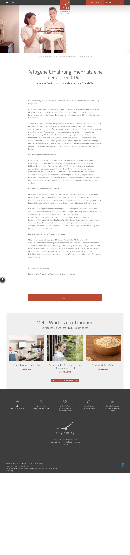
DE (63, 446)
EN (67, 446)
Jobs (17, 407)
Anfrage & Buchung (114, 2)
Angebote (95, 2)
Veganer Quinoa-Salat (103, 365)
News (55, 56)
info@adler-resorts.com (73, 444)
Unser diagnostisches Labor (26, 365)
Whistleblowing (23, 467)
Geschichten (9, 467)
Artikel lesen (26, 369)
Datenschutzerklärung (13, 470)
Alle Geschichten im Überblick (65, 380)
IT (65, 446)
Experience (49, 56)
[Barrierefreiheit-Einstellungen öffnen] (2, 280)
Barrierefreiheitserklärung (29, 470)
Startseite (41, 56)
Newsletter (41, 407)
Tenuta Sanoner (112, 407)
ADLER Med (65, 407)
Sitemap (41, 470)
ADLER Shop (89, 407)
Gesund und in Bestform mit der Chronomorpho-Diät (65, 366)
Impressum (48, 470)
